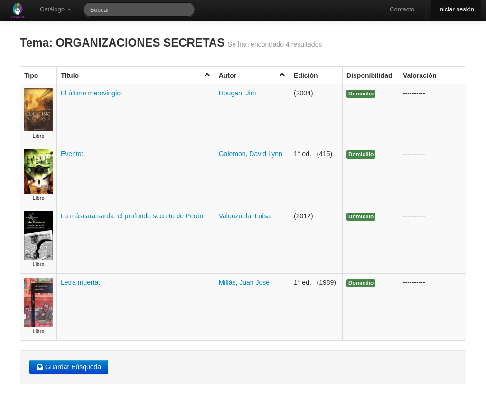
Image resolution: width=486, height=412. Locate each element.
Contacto (402, 9)
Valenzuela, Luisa (245, 216)
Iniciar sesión (456, 9)
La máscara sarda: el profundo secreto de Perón (132, 216)
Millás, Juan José (244, 282)
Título (136, 75)
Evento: (72, 154)
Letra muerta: (80, 282)
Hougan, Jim (237, 93)
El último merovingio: (91, 93)
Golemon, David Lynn (250, 154)
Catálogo (55, 9)
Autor (252, 75)
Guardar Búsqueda (69, 367)
